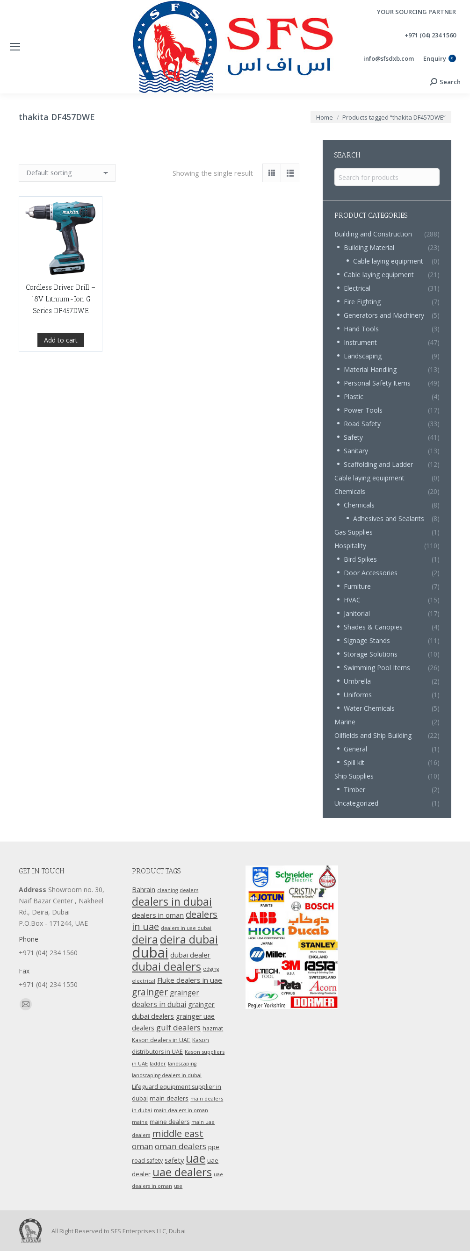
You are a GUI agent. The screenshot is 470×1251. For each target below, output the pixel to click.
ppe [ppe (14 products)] (213, 1147)
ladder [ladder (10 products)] (158, 1063)
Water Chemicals (369, 708)
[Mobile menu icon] (15, 46)
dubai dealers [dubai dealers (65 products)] (166, 966)
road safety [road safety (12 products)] (147, 1161)
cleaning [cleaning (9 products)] (167, 890)
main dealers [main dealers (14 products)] (169, 1098)
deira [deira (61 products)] (145, 939)
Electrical (357, 288)
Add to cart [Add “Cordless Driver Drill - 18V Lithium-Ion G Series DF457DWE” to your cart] (61, 369)
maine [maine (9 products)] (140, 1122)
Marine (344, 721)
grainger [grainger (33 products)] (150, 992)
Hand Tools (361, 328)
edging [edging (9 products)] (211, 968)
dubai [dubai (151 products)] (150, 952)
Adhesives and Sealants (388, 518)
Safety (353, 437)
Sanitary (356, 450)
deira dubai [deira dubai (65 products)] (189, 939)
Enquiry (439, 59)
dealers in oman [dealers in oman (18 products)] (158, 915)
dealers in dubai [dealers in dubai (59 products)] (172, 901)
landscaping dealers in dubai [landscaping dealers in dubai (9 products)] (167, 1075)
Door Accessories (371, 572)
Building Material (369, 247)
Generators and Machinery (384, 315)
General (355, 748)
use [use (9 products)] (178, 1186)
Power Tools (363, 410)
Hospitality (350, 545)
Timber (354, 789)
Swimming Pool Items (377, 667)
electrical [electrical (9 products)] (143, 981)
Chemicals (349, 491)
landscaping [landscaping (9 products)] (182, 1063)
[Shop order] (67, 173)
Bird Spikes (360, 559)
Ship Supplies (354, 776)
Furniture (357, 586)
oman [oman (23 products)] (142, 1146)
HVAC (352, 599)
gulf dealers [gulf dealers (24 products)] (178, 1027)
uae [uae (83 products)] (195, 1158)
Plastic (353, 396)
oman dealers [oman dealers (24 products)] (180, 1146)
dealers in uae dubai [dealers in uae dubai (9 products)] (186, 928)
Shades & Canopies (373, 626)
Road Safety (362, 423)
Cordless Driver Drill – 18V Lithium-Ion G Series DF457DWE (60, 329)
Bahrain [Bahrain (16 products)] (143, 889)
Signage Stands (367, 640)
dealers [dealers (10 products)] (189, 890)
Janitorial (357, 613)
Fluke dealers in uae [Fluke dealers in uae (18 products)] (189, 980)
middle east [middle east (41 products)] (177, 1133)
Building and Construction (373, 233)
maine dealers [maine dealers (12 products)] (169, 1122)
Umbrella (357, 681)
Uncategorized (356, 803)
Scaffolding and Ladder (378, 464)
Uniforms (358, 694)
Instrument (360, 342)
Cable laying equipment (388, 261)
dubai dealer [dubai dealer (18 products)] (190, 954)
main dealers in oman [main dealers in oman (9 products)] (181, 1110)
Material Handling (370, 369)
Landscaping (363, 355)
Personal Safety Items (377, 383)
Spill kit (354, 762)
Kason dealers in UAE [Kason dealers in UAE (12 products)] (161, 1040)
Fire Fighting (362, 301)
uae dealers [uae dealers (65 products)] (182, 1172)
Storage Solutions (371, 654)
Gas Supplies (353, 532)
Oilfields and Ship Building (373, 735)
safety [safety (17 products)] (174, 1160)
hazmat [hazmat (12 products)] (212, 1028)
